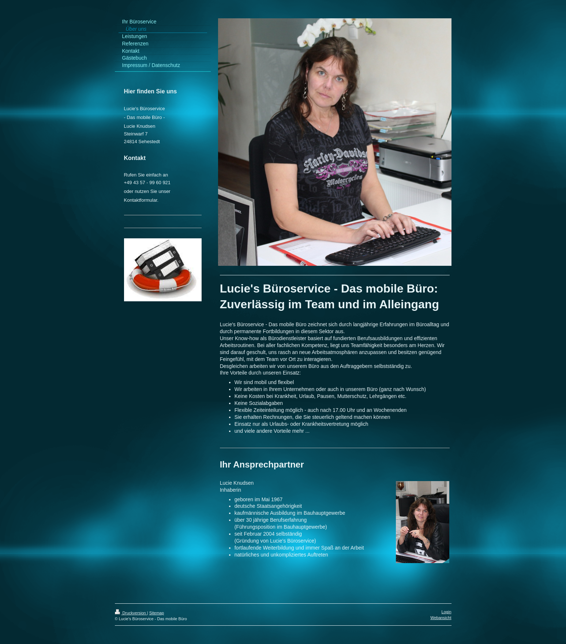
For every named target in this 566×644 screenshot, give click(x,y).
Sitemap (156, 613)
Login (446, 612)
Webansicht (440, 617)
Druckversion (131, 613)
